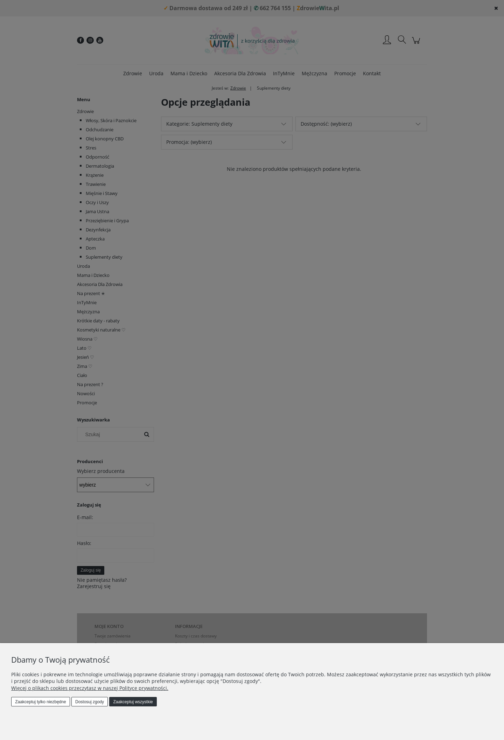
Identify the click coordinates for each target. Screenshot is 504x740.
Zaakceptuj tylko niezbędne (40, 701)
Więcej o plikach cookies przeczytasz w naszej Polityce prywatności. (89, 688)
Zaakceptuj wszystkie (133, 701)
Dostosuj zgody (89, 701)
